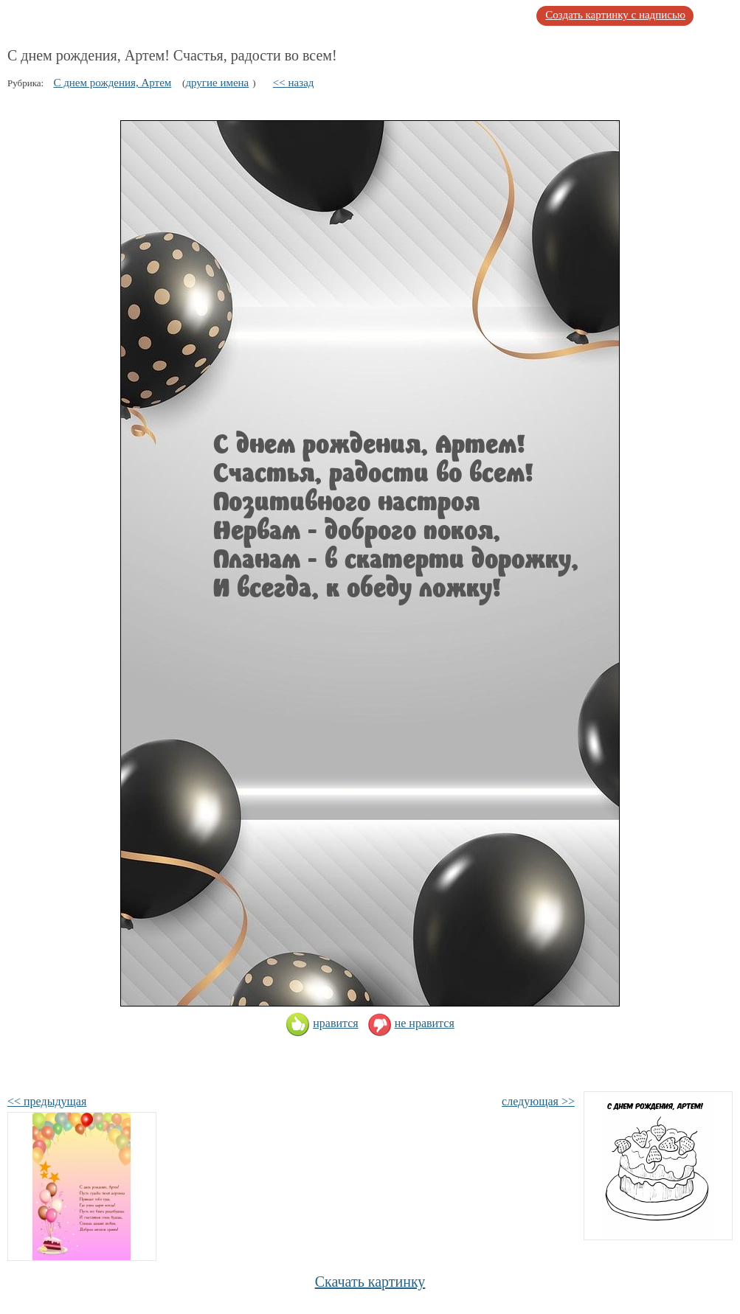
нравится (322, 1023)
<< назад (293, 82)
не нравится (410, 1023)
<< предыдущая (46, 1101)
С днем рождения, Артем (112, 82)
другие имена (217, 82)
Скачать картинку (370, 1281)
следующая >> (538, 1101)
